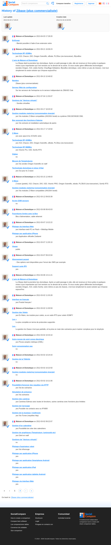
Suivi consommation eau (22, 346)
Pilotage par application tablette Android (28, 474)
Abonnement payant (20, 259)
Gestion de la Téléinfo (21, 359)
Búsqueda (47, 3)
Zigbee (15, 154)
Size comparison (16, 530)
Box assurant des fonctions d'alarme (27, 120)
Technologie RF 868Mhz (22, 147)
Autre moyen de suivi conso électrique (28, 339)
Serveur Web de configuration (24, 87)
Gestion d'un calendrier (21, 426)
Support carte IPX (19, 266)
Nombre (15, 80)
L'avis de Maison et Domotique (25, 60)
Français (107, 3)
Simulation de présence (22, 392)
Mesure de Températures (22, 161)
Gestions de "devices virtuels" (24, 100)
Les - (14, 326)
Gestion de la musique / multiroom (26, 413)
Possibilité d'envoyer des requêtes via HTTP (30, 385)
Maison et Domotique (24, 36)
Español (100, 3)
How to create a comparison (20, 518)
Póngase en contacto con (44, 524)
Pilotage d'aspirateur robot (23, 446)
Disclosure (38, 518)
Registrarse (79, 3)
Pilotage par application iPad (24, 467)
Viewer (15, 246)
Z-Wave (15, 133)
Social (90, 515)
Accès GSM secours (20, 201)
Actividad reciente (64, 518)
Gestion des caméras (21, 399)
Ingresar (91, 3)
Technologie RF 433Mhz (22, 53)
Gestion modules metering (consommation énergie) (33, 113)
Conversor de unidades (19, 527)
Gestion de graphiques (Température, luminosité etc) (34, 433)
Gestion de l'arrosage (21, 406)
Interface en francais (20, 299)
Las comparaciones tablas (20, 524)
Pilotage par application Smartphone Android (30, 460)
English (104, 3)
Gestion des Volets (20, 312)
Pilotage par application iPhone (25, 233)
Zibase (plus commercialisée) (36, 10)
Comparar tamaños (63, 3)
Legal (37, 521)
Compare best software (19, 521)
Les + (14, 319)
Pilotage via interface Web (23, 227)
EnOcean (16, 40)
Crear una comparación (52, 3)
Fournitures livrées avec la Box (25, 214)
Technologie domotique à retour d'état (28, 168)
